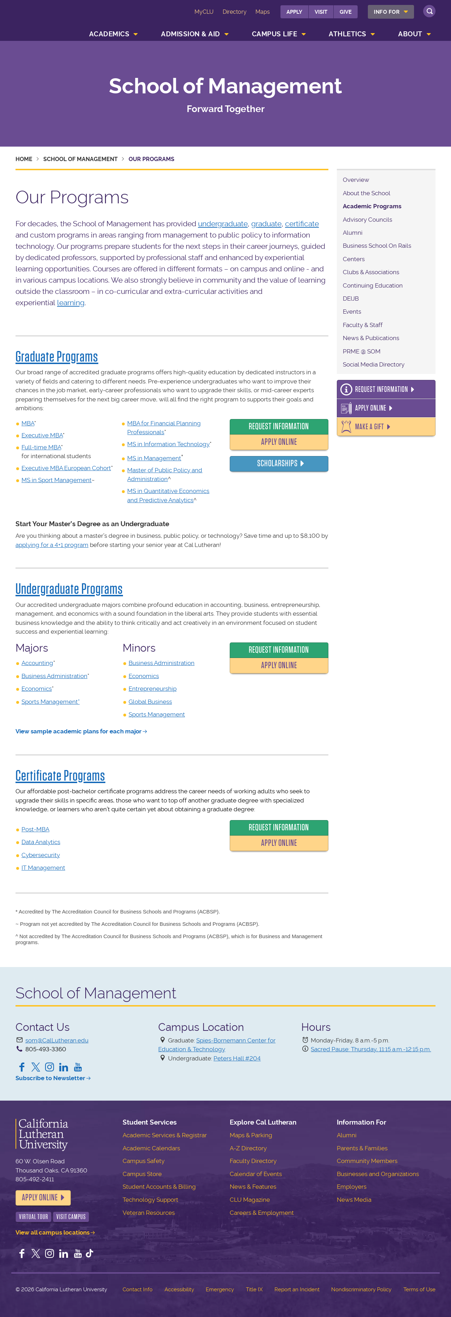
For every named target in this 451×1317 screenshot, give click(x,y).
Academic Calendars (151, 1148)
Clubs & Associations (371, 272)
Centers (354, 259)
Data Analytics (40, 841)
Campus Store (142, 1173)
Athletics (347, 34)
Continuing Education (373, 285)
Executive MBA (42, 435)
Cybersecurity (40, 854)
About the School (366, 193)
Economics (36, 688)
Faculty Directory (253, 1160)
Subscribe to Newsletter (50, 1078)
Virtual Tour (33, 1216)
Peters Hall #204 (237, 1058)
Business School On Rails (377, 245)
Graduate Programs (57, 357)
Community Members (367, 1160)
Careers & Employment (262, 1212)
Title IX (254, 1289)
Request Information (279, 426)
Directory (235, 11)
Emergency (220, 1289)
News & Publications (371, 337)
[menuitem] (391, 12)
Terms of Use (419, 1289)
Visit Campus (71, 1216)
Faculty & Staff (363, 324)
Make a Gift (369, 427)
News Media (354, 1199)
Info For (387, 12)
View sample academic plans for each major (79, 731)
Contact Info (138, 1289)
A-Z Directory (248, 1148)
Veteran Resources (149, 1212)
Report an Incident (297, 1289)
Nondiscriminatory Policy (361, 1289)
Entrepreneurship (153, 688)
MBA (27, 423)
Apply (294, 12)
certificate (302, 223)
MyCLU (204, 11)
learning (71, 302)
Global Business (150, 701)
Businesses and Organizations (378, 1173)
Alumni (353, 232)
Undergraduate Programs (69, 589)
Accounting (37, 662)
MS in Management (154, 458)
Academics (109, 34)
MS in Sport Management (56, 480)
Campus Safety (144, 1160)
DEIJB (351, 298)
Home (24, 159)
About (410, 34)
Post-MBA (35, 829)
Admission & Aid (190, 34)
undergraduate (223, 223)
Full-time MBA (41, 447)
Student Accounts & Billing (159, 1186)
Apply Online (279, 442)
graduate (266, 223)
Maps (262, 11)
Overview (356, 179)
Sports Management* (50, 701)
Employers (351, 1186)
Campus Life (274, 34)
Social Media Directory (373, 364)
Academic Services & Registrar (165, 1135)
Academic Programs (372, 206)
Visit (321, 12)
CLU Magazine (250, 1199)
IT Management (43, 867)
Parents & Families (362, 1148)
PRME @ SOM (362, 351)
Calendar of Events (256, 1173)
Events (352, 311)
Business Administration (54, 675)
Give (346, 12)
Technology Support (150, 1199)
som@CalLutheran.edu (56, 1040)
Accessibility (179, 1289)
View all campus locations (52, 1232)
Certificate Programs (60, 776)
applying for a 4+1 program (52, 544)
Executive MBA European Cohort (66, 468)
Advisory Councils (367, 219)
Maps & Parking (251, 1135)
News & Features (253, 1186)
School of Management (225, 86)
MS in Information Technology (168, 444)
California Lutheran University (47, 17)
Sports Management (157, 714)
